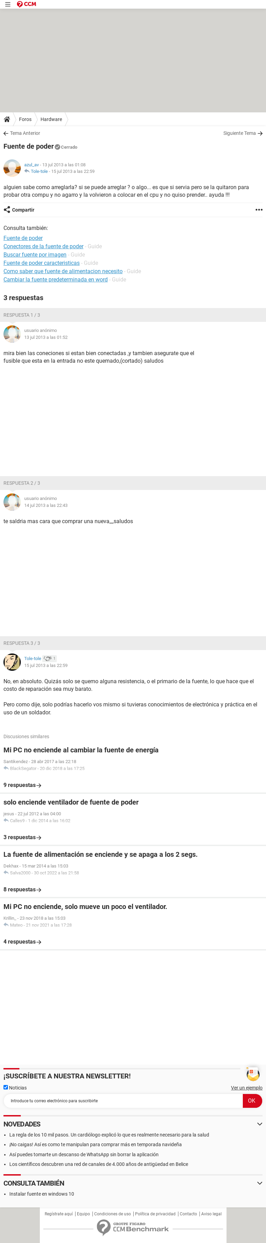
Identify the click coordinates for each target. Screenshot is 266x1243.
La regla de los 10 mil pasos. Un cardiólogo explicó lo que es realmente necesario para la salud (109, 1135)
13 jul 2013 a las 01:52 (46, 337)
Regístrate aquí (59, 1214)
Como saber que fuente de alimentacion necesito (63, 271)
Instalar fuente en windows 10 (41, 1194)
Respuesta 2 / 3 (21, 483)
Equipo (83, 1214)
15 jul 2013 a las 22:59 (73, 171)
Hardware (51, 119)
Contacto (188, 1214)
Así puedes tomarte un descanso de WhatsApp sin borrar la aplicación (84, 1154)
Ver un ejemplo (247, 1088)
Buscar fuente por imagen (34, 254)
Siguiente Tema (239, 133)
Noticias (15, 1088)
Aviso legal (211, 1214)
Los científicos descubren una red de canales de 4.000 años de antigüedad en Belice (98, 1164)
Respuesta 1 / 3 (21, 315)
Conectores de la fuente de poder (43, 246)
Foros (25, 119)
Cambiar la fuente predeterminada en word (55, 279)
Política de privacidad (155, 1214)
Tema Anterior (25, 133)
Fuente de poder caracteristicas (41, 263)
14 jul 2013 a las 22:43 (46, 505)
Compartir (23, 210)
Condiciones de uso (112, 1214)
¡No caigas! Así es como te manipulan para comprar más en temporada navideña (95, 1144)
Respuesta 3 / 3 (21, 643)
